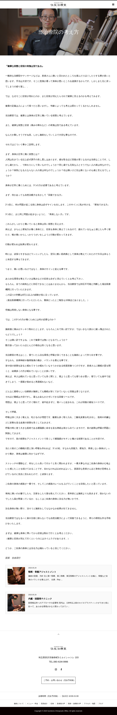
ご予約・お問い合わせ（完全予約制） (58, 680)
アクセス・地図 (89, 704)
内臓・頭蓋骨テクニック (40, 599)
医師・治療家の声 (74, 704)
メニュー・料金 (32, 704)
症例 (52, 704)
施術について (19, 704)
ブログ (100, 704)
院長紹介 (44, 704)
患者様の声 (61, 704)
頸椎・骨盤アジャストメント (42, 572)
